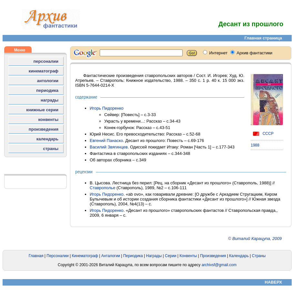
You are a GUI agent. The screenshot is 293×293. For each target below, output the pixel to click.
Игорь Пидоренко (107, 108)
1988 (255, 145)
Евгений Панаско (106, 140)
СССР (262, 133)
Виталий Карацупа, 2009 (257, 238)
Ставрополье (102, 187)
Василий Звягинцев (109, 147)
